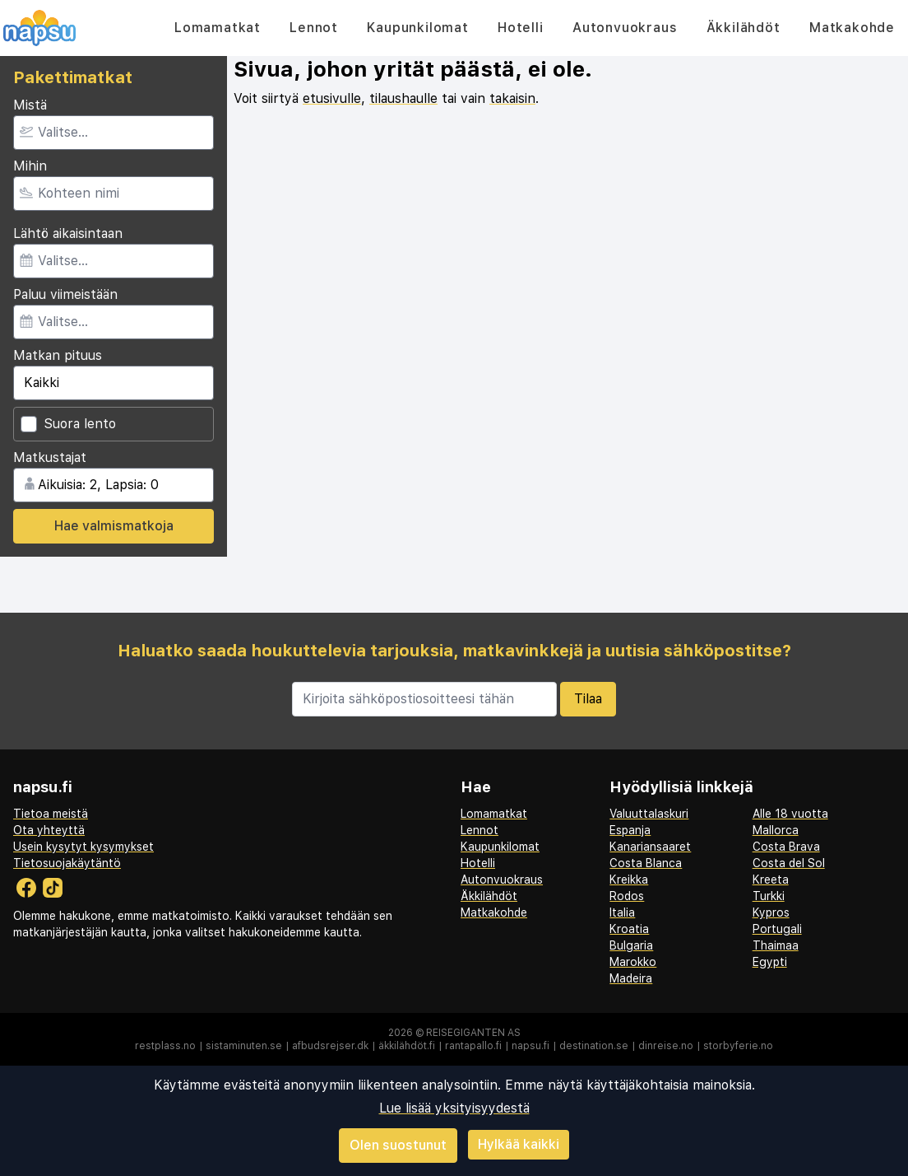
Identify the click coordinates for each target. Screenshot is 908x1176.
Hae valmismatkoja (114, 526)
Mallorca (776, 830)
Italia (622, 912)
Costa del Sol (789, 863)
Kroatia (629, 929)
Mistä (30, 105)
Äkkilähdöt (743, 27)
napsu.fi (530, 1046)
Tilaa (588, 699)
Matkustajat (49, 457)
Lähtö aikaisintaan (68, 233)
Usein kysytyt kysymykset (83, 846)
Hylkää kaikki (518, 1144)
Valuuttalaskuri (648, 813)
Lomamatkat (217, 27)
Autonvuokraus (624, 27)
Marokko (632, 961)
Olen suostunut (398, 1145)
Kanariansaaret (650, 846)
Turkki (769, 896)
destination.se (593, 1046)
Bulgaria (631, 945)
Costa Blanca (645, 863)
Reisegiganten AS (473, 1032)
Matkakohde (852, 27)
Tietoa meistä (50, 813)
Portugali (777, 929)
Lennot (314, 27)
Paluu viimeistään (65, 294)
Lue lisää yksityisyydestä (454, 1108)
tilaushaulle (403, 98)
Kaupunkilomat (417, 27)
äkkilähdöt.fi (406, 1046)
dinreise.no (665, 1046)
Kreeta (771, 879)
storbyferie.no (738, 1046)
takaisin (512, 98)
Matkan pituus (57, 355)
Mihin (30, 166)
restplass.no (165, 1046)
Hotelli (521, 27)
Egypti (770, 961)
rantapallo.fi (473, 1046)
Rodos (626, 896)
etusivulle (332, 98)
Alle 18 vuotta (790, 813)
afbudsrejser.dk (330, 1046)
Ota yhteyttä (49, 830)
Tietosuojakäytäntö (67, 863)
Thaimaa (776, 945)
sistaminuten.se (244, 1046)
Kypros (771, 912)
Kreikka (628, 879)
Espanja (630, 830)
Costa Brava (786, 846)
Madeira (630, 978)
